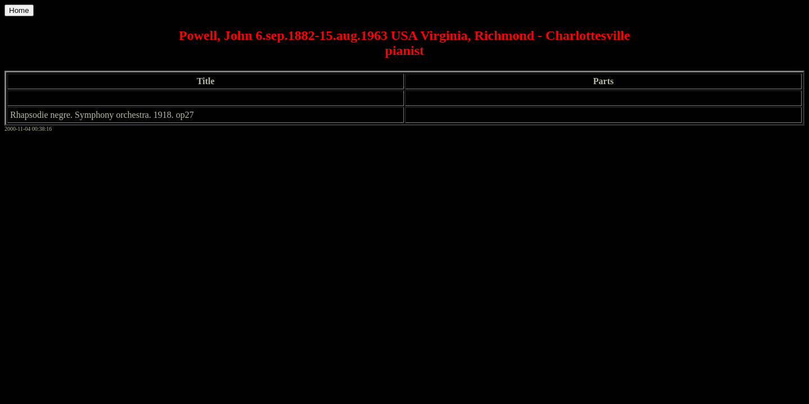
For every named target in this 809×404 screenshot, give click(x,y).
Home (19, 10)
